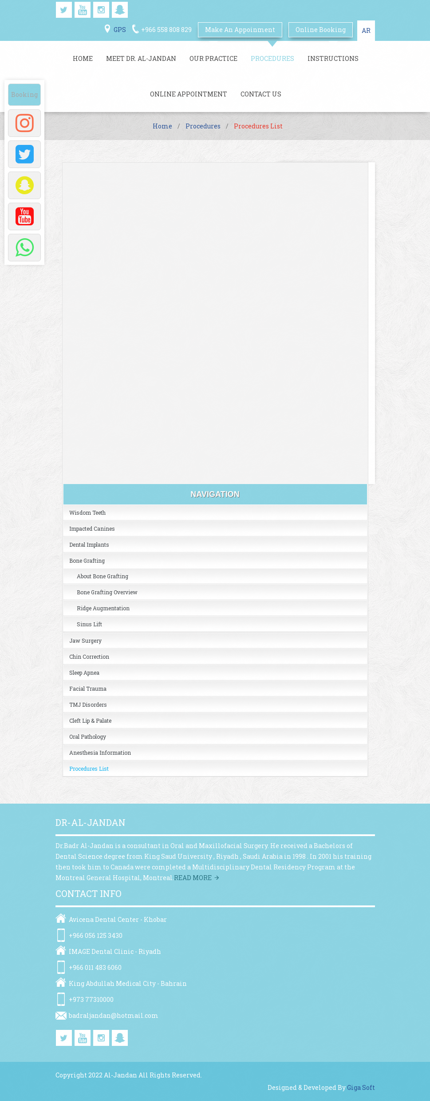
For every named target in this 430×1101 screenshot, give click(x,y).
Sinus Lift (89, 624)
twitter (64, 10)
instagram (101, 10)
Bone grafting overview (107, 592)
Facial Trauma (88, 688)
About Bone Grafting (102, 576)
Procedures (272, 58)
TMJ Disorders (88, 704)
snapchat (120, 10)
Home (83, 58)
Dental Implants (89, 544)
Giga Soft (361, 1087)
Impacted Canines (92, 528)
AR (366, 30)
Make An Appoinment (240, 29)
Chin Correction (89, 656)
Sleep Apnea (84, 672)
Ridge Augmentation (103, 608)
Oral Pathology (87, 736)
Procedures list (89, 768)
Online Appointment (188, 94)
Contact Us (261, 94)
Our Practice (213, 58)
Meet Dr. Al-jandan (141, 58)
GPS (120, 29)
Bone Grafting (87, 560)
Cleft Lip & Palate (90, 720)
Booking (24, 94)
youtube (83, 10)
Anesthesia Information (100, 752)
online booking (321, 29)
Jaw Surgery (85, 640)
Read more (193, 877)
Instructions (333, 58)
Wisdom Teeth (87, 512)
